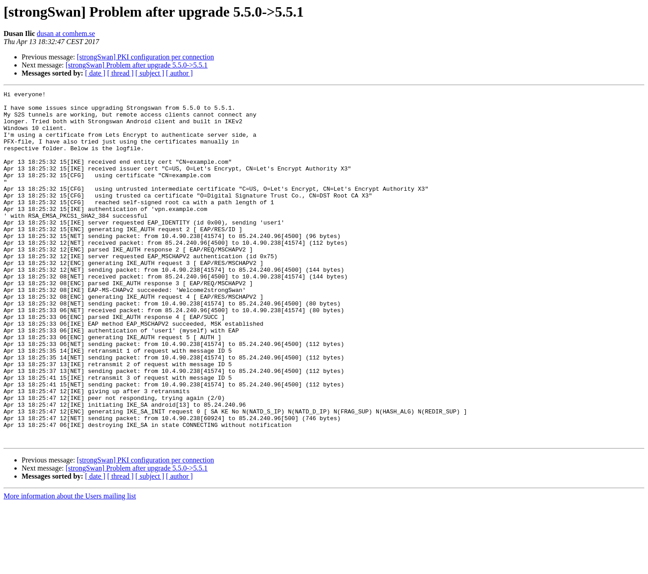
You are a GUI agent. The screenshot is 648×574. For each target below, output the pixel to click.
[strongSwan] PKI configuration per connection (145, 57)
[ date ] (95, 73)
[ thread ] (120, 73)
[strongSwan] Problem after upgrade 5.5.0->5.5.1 (137, 65)
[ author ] (179, 73)
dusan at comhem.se (66, 33)
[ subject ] (149, 73)
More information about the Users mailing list (70, 566)
